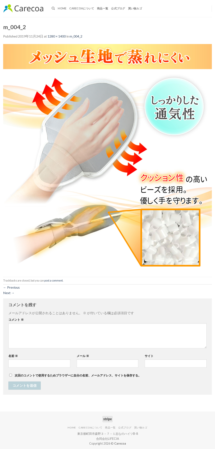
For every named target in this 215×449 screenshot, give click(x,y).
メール (83, 356)
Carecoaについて (81, 8)
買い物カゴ (135, 8)
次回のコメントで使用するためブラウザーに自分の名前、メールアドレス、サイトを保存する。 (78, 375)
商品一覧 (102, 8)
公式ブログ (118, 8)
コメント (16, 319)
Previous (11, 287)
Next (8, 293)
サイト (149, 356)
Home (62, 8)
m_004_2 (75, 36)
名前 (13, 356)
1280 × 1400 (56, 36)
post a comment (53, 280)
